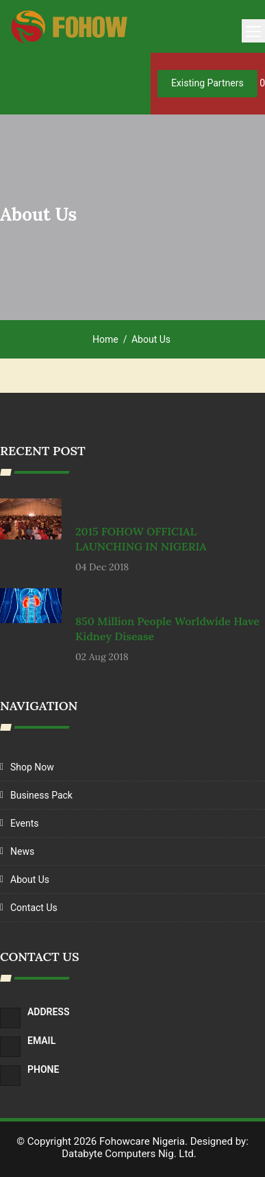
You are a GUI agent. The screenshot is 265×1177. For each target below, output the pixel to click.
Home (105, 339)
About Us (29, 879)
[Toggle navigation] (253, 31)
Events (24, 823)
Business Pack (41, 795)
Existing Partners (207, 82)
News (22, 851)
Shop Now (32, 767)
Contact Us (34, 907)
